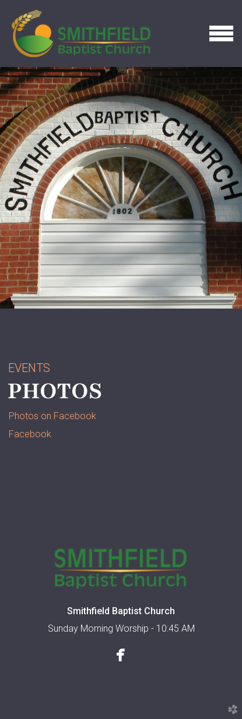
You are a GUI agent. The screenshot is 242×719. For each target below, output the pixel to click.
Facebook (30, 434)
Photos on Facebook (52, 416)
